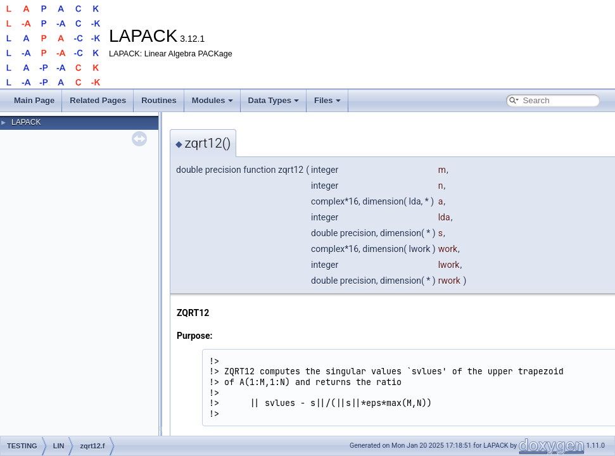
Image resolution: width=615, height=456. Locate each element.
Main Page (34, 100)
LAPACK (26, 122)
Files (327, 100)
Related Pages (98, 100)
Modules (212, 100)
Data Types (273, 100)
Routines (159, 100)
